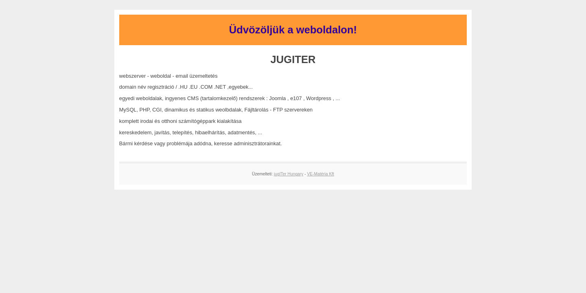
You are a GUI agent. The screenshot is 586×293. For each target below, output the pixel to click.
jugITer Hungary (288, 174)
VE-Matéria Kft (320, 174)
